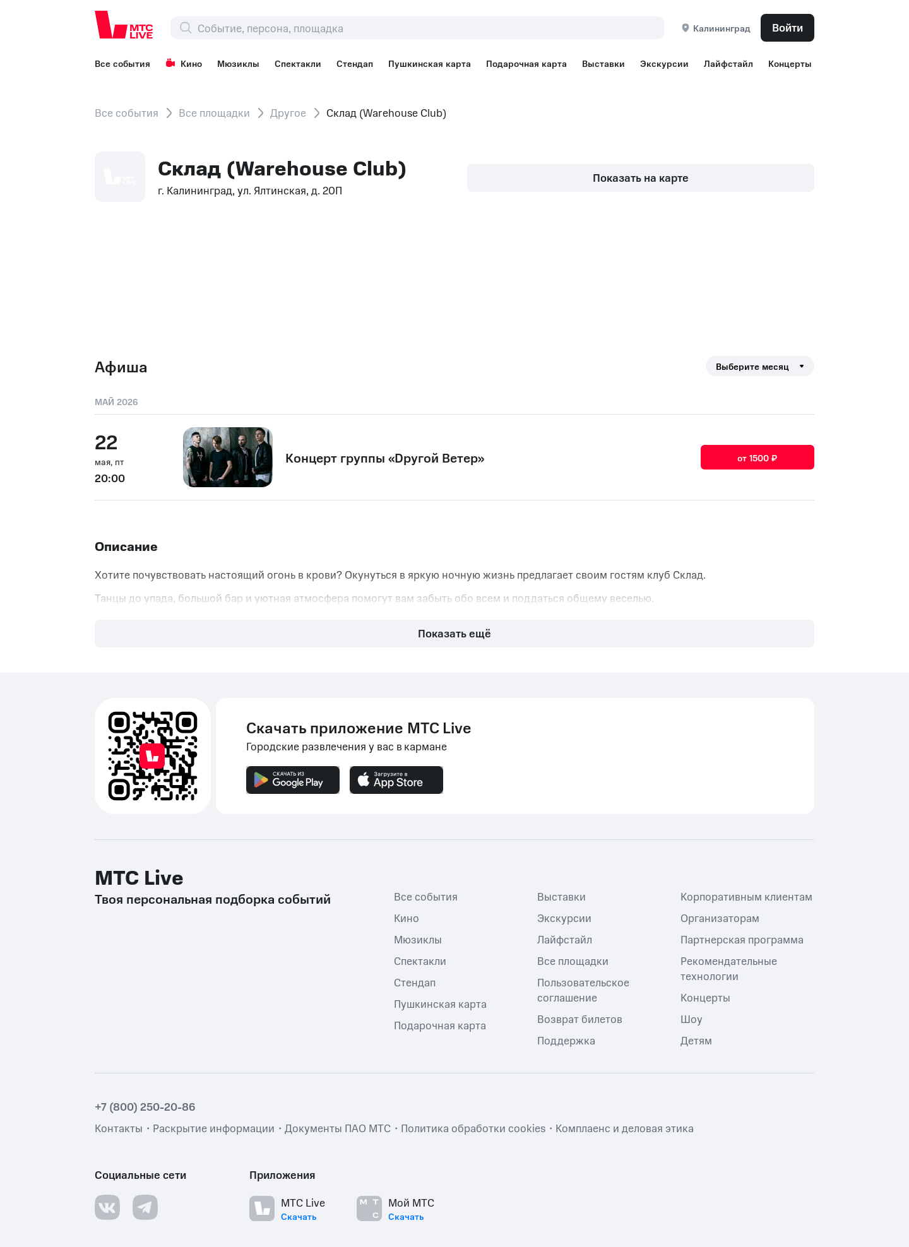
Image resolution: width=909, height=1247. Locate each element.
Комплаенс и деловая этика (625, 987)
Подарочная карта (537, 63)
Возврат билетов (579, 877)
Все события (122, 63)
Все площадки (214, 112)
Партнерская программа (742, 798)
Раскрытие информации (214, 987)
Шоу (691, 877)
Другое (288, 112)
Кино (185, 63)
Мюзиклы (242, 63)
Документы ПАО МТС (338, 987)
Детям (696, 899)
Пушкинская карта (438, 63)
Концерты (705, 856)
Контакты (119, 987)
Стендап (362, 63)
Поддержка (566, 899)
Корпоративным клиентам (746, 755)
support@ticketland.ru (216, 1215)
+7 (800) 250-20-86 (145, 965)
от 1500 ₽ (757, 456)
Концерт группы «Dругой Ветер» (384, 456)
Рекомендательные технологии (728, 827)
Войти (787, 27)
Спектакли (303, 63)
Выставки (616, 63)
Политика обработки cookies (473, 987)
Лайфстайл (744, 63)
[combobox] (430, 27)
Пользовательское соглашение (583, 849)
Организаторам (719, 776)
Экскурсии (679, 63)
